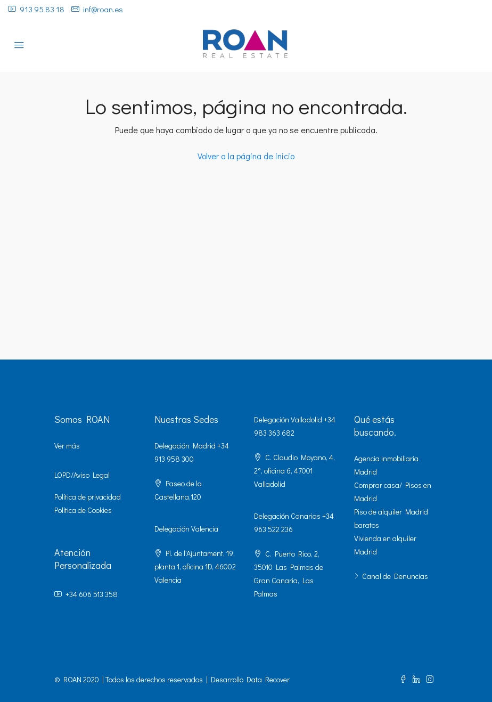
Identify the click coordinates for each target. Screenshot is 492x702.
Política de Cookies (83, 510)
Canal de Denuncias (395, 576)
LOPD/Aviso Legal (82, 475)
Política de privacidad (87, 497)
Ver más (67, 445)
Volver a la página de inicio (246, 155)
